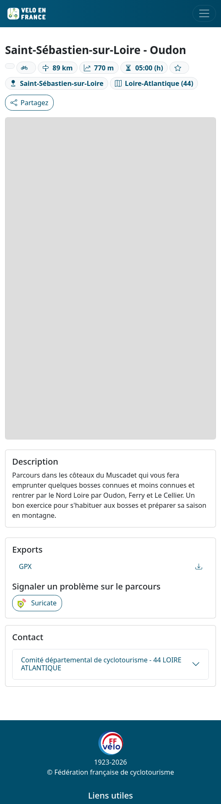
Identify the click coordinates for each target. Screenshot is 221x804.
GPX (110, 566)
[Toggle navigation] (204, 13)
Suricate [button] (37, 603)
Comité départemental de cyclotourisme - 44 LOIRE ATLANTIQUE (101, 663)
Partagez (29, 102)
